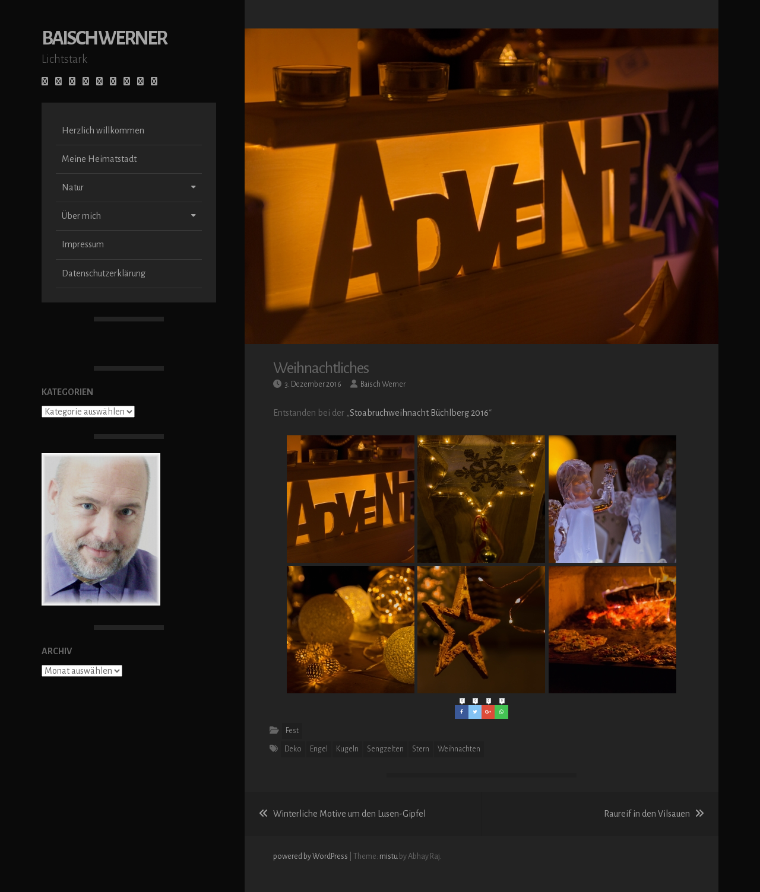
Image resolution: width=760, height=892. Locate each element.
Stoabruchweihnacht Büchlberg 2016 (419, 413)
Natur (73, 188)
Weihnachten (459, 749)
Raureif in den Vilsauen (654, 813)
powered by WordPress (311, 856)
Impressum (83, 245)
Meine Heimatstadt (99, 160)
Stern (420, 749)
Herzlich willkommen (103, 131)
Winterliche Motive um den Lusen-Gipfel (342, 813)
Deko (293, 749)
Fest (292, 731)
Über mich (81, 217)
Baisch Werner (104, 39)
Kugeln (347, 749)
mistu (388, 856)
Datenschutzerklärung (103, 274)
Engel (319, 749)
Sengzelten (385, 749)
